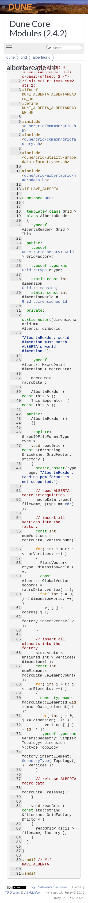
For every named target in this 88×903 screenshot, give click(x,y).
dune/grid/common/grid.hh (49, 128)
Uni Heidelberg (32, 892)
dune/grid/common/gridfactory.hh (49, 142)
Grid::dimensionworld (44, 301)
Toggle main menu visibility (10, 45)
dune (10, 57)
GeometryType (35, 761)
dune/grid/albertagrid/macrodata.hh (49, 178)
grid (24, 57)
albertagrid (41, 57)
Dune (49, 198)
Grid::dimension (39, 288)
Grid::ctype (34, 270)
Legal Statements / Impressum (49, 887)
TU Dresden (12, 892)
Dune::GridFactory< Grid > (49, 254)
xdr (68, 504)
